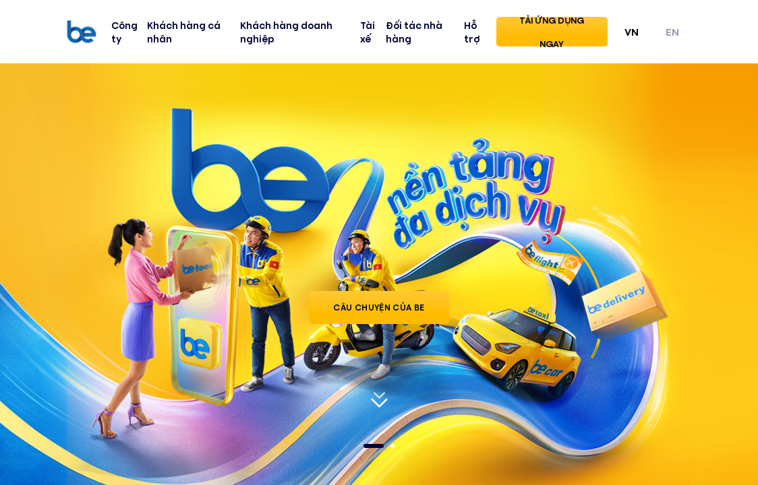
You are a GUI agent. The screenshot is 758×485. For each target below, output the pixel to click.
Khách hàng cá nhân (184, 31)
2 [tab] (392, 446)
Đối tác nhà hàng (414, 31)
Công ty (124, 31)
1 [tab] (373, 446)
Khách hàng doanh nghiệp (286, 31)
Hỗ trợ (472, 31)
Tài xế (367, 31)
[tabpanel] (379, 273)
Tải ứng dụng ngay (551, 31)
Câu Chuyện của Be (379, 307)
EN (672, 31)
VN (631, 31)
